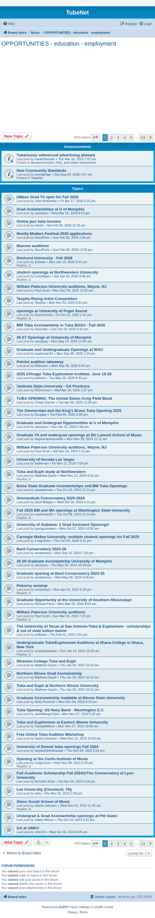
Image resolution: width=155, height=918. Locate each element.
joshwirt (40, 262)
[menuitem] (9, 23)
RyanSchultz (44, 315)
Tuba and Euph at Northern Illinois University (58, 685)
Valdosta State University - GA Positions (53, 386)
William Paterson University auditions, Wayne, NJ (61, 286)
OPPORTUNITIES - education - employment (58, 43)
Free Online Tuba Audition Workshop (50, 734)
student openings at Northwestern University (57, 272)
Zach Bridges (44, 502)
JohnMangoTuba (46, 714)
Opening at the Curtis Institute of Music (52, 759)
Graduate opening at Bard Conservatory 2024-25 (61, 573)
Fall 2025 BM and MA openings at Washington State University (73, 510)
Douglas (40, 414)
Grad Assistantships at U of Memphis (50, 209)
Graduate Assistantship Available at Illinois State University (71, 698)
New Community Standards (41, 170)
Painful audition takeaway (40, 362)
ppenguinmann (45, 528)
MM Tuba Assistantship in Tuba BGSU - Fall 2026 (61, 325)
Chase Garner (45, 402)
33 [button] (143, 137)
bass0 (39, 225)
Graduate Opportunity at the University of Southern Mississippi (74, 600)
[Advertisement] (77, 89)
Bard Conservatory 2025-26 (41, 549)
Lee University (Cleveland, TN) (44, 789)
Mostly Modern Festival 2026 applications (54, 233)
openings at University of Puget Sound (52, 311)
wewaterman (44, 490)
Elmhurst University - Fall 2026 (44, 258)
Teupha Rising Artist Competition (47, 299)
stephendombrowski (49, 439)
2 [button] (112, 137)
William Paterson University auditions (51, 612)
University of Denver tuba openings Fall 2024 (57, 746)
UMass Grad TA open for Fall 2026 (48, 197)
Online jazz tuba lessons (39, 221)
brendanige (43, 174)
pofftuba (40, 634)
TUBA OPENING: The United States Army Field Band (64, 398)
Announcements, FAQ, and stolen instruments (63, 162)
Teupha (40, 302)
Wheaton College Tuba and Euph (46, 661)
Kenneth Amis (44, 781)
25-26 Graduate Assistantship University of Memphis (64, 561)
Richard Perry (44, 604)
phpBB (62, 907)
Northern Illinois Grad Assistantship (49, 673)
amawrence (43, 553)
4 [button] (125, 137)
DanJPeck (42, 237)
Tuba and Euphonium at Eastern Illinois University (62, 722)
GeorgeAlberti (44, 726)
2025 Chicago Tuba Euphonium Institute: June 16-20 (64, 374)
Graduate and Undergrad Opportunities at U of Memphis (68, 423)
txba (38, 793)
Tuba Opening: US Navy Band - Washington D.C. (61, 710)
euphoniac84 (44, 353)
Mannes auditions (33, 246)
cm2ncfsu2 (42, 589)
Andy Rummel (45, 701)
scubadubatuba (45, 651)
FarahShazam (45, 159)
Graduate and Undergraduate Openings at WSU (60, 349)
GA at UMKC (28, 828)
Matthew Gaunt (45, 475)
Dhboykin (41, 365)
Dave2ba (41, 329)
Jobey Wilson (44, 819)
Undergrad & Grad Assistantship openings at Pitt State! (67, 816)
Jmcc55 (40, 832)
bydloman (42, 463)
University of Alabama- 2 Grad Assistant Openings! (63, 524)
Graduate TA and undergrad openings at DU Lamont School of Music (79, 435)
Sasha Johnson (46, 738)
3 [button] (118, 137)
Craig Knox (42, 540)
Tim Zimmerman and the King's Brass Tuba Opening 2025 (69, 410)
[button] (95, 137)
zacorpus (41, 213)
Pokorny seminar (32, 585)
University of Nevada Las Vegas (45, 459)
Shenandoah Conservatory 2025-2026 (51, 498)
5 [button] (131, 137)
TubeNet (37, 178)
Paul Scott (42, 290)
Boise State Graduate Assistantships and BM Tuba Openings (72, 486)
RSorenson (43, 390)
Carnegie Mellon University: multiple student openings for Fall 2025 (78, 537)
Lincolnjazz (42, 276)
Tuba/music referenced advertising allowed (56, 155)
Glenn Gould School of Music (43, 801)
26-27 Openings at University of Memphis (54, 337)
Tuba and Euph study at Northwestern (51, 471)
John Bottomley (46, 201)
